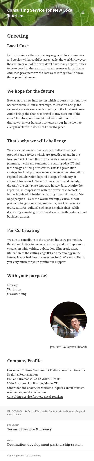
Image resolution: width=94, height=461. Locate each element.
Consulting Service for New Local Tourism (40, 12)
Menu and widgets (83, 16)
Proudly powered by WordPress (23, 455)
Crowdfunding (16, 294)
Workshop (14, 289)
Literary (12, 285)
